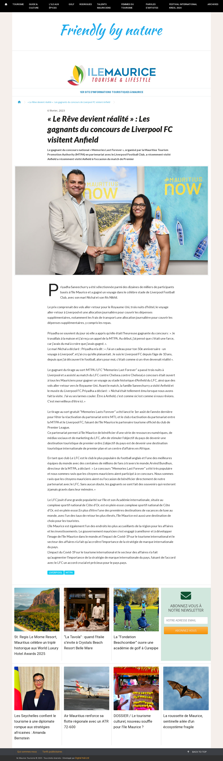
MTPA (69, 572)
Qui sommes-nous (27, 751)
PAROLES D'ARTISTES (152, 6)
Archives (212, 4)
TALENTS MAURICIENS (104, 6)
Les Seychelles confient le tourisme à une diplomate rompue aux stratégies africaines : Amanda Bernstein (35, 727)
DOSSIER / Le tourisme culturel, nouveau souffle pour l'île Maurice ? (133, 721)
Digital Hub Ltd (82, 758)
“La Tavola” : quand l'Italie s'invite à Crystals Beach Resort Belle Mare (84, 642)
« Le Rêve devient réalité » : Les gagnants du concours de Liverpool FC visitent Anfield (69, 102)
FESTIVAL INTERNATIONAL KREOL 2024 (183, 6)
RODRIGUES (85, 4)
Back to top (197, 751)
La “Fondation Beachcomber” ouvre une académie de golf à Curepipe (136, 642)
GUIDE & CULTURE (34, 6)
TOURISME (18, 4)
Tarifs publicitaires (52, 751)
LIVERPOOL (55, 572)
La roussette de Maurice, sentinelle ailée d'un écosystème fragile (183, 721)
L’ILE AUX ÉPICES (54, 6)
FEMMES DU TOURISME (127, 6)
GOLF (71, 4)
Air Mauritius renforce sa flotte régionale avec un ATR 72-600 (86, 721)
